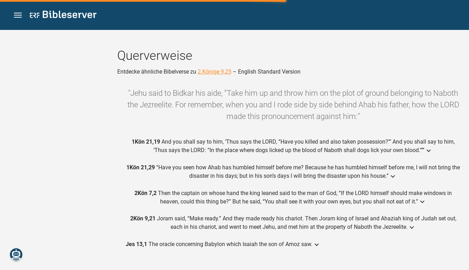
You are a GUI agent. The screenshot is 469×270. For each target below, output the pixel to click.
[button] (18, 15)
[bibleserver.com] (63, 15)
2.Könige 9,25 (214, 71)
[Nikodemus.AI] (16, 254)
